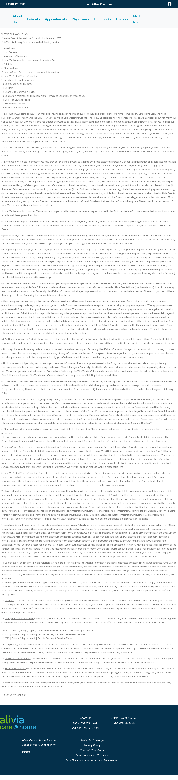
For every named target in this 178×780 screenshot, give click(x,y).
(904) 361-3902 (15, 4)
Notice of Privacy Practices (92, 755)
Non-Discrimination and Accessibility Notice (92, 760)
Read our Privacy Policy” (15, 694)
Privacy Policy (92, 745)
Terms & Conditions (92, 750)
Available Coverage (92, 740)
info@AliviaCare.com (99, 4)
